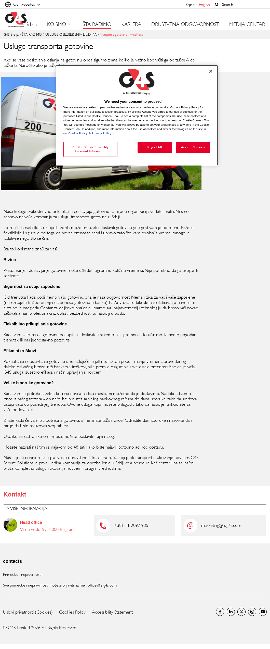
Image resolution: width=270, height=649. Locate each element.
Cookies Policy (72, 612)
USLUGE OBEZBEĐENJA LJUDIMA (71, 34)
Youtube (263, 612)
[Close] (210, 71)
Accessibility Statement (112, 612)
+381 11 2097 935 (131, 525)
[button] (217, 4)
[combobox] (242, 4)
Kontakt (15, 494)
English (204, 4)
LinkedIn (231, 612)
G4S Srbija (11, 34)
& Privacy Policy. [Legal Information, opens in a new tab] (100, 133)
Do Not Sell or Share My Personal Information (90, 149)
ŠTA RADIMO (32, 34)
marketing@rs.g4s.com (221, 525)
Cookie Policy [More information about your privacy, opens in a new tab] (78, 133)
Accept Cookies (193, 147)
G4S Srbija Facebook (220, 612)
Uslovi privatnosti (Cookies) (28, 612)
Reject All (154, 147)
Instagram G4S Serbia (252, 612)
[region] (137, 115)
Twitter (241, 612)
